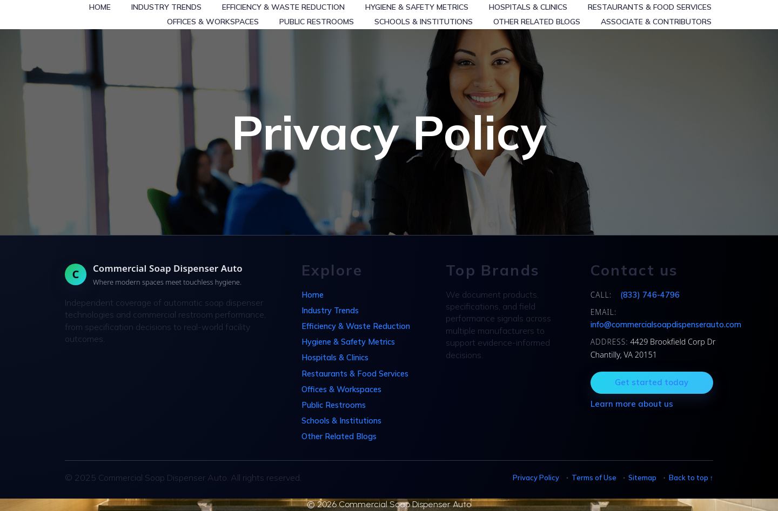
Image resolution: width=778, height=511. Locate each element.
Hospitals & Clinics (528, 7)
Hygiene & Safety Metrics (416, 7)
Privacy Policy (536, 477)
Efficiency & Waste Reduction (283, 7)
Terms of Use (594, 477)
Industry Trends (166, 7)
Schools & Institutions (423, 21)
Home (100, 7)
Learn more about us (632, 404)
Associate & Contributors (656, 21)
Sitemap (642, 477)
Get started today (651, 382)
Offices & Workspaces (213, 21)
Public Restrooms (316, 21)
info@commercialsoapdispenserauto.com (666, 325)
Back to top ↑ (691, 477)
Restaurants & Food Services (650, 7)
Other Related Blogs (536, 21)
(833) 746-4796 (650, 295)
